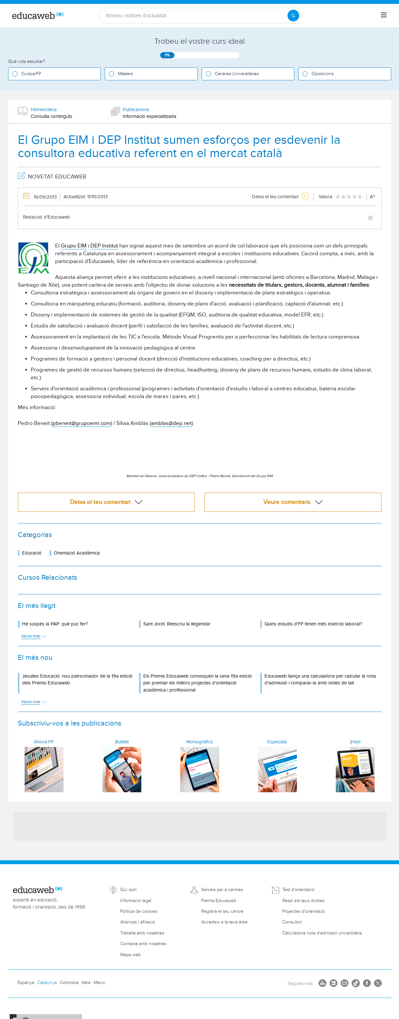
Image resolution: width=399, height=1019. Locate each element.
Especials (277, 742)
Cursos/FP (31, 73)
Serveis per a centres (222, 889)
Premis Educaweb (218, 900)
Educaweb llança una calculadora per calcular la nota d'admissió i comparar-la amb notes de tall (320, 679)
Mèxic (99, 982)
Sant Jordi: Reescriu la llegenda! (176, 624)
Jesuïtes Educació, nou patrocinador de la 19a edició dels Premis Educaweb (77, 679)
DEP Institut (104, 246)
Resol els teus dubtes (303, 900)
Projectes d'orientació (303, 911)
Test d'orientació (298, 889)
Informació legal (135, 900)
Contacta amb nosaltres (143, 943)
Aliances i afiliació (137, 922)
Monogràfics (199, 742)
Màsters (125, 73)
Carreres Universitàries (237, 73)
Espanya (26, 982)
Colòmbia (69, 982)
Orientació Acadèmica (77, 553)
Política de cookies (138, 911)
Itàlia (86, 982)
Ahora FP (44, 742)
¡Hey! (355, 742)
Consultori (292, 922)
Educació (31, 553)
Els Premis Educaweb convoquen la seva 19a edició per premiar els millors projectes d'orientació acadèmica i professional (197, 683)
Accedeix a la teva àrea (224, 922)
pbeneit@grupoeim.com (82, 423)
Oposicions (322, 73)
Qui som (128, 889)
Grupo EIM (74, 246)
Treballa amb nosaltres (142, 933)
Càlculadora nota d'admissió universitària (322, 933)
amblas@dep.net (171, 423)
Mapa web (130, 954)
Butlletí (122, 742)
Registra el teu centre (222, 911)
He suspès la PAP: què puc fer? (55, 624)
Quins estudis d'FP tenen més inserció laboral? (313, 624)
